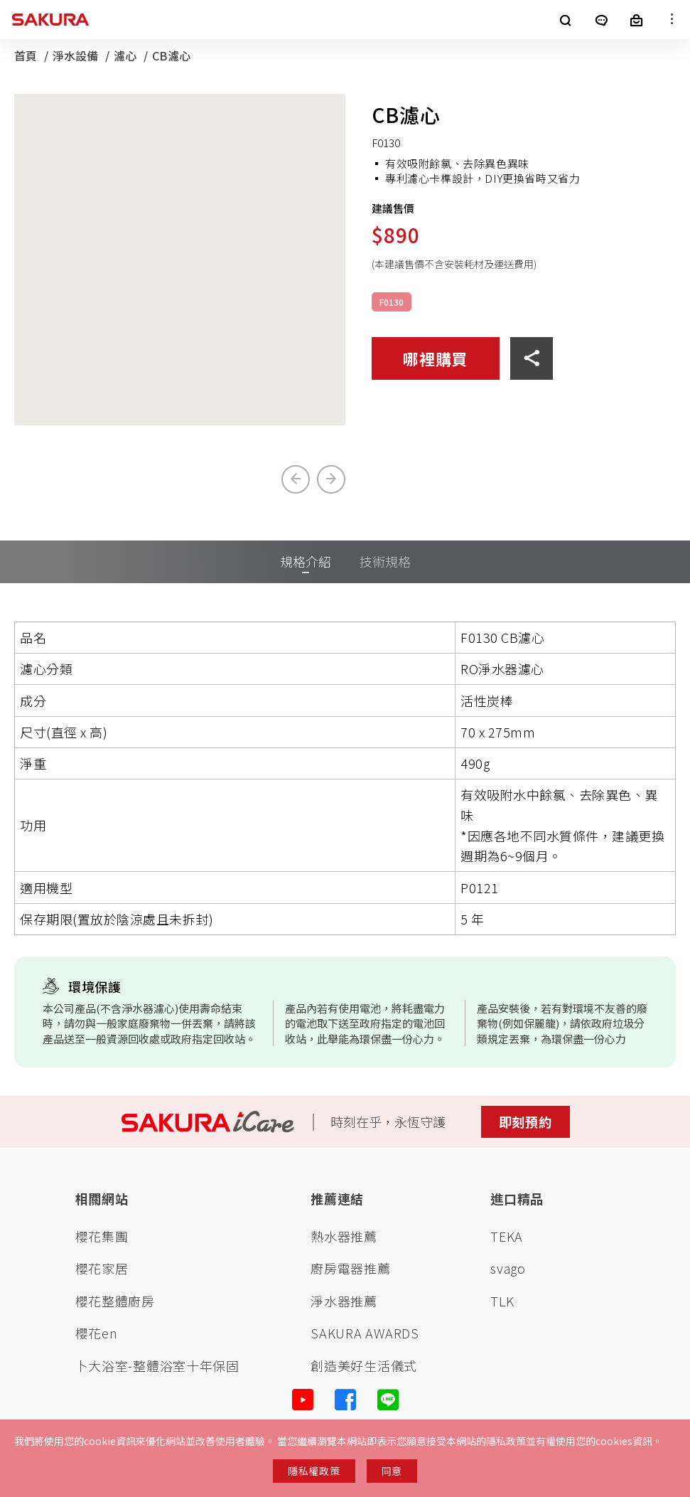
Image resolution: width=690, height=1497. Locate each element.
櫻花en (96, 1333)
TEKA (506, 1236)
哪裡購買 (435, 358)
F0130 (391, 302)
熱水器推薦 (344, 1236)
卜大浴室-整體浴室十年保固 (157, 1366)
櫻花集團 (102, 1236)
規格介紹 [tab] (305, 561)
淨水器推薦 (344, 1301)
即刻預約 (525, 1121)
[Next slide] (331, 479)
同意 (392, 1471)
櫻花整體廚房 (115, 1301)
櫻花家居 (102, 1268)
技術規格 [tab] (385, 561)
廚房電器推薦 (350, 1268)
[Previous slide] (295, 479)
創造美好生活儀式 (364, 1366)
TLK (502, 1301)
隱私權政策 (314, 1471)
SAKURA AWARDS (365, 1333)
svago (508, 1268)
